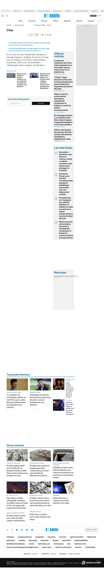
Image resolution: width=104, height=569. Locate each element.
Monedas (57, 276)
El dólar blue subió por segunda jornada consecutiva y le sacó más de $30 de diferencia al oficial (40, 470)
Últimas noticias (25, 537)
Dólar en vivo (17, 11)
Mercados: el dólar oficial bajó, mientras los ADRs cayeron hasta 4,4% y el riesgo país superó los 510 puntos (17, 503)
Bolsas (62, 276)
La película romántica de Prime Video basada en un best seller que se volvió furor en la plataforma (29, 44)
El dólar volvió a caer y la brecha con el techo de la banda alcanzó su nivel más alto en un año (40, 502)
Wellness (33, 541)
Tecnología (59, 544)
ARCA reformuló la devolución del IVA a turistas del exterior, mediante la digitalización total (63, 134)
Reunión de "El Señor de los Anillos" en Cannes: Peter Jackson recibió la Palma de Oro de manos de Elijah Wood (45, 81)
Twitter (8, 530)
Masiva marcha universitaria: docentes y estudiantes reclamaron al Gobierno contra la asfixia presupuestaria (62, 102)
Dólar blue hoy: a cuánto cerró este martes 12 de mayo (61, 500)
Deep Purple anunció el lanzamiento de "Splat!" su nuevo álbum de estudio (70, 390)
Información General (16, 544)
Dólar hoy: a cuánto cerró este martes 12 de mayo (40, 517)
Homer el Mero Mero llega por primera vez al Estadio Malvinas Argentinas (70, 408)
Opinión (79, 21)
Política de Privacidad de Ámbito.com (22, 547)
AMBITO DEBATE (69, 554)
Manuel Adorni (57, 11)
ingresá (100, 15)
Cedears (75, 276)
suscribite (93, 15)
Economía (31, 21)
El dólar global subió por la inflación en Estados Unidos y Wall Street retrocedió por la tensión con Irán (17, 470)
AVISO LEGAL (47, 547)
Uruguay (91, 21)
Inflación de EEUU (29, 11)
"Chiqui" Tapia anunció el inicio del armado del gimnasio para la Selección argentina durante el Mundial (63, 83)
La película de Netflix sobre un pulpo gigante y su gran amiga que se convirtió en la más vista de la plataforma (29, 49)
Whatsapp (32, 530)
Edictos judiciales (63, 547)
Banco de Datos (76, 537)
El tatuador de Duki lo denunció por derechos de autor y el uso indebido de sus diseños (40, 400)
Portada (10, 537)
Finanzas (44, 21)
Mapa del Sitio (80, 544)
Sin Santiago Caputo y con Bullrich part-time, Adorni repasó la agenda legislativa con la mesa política (63, 120)
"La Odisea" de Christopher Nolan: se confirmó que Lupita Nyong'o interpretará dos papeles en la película (16, 401)
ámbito (9, 25)
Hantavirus (95, 11)
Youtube (27, 530)
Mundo (56, 541)
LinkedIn (22, 530)
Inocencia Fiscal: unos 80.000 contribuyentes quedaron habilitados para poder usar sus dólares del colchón (66, 184)
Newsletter (99, 20)
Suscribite (40, 103)
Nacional (45, 541)
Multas (78, 547)
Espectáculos (19, 25)
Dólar (21, 21)
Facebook (12, 530)
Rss (68, 544)
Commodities (68, 276)
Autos (31, 544)
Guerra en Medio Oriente (81, 11)
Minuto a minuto (13, 495)
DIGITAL (31, 554)
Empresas (68, 11)
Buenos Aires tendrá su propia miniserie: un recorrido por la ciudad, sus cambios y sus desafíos (22, 80)
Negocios (67, 21)
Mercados (91, 537)
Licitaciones (90, 547)
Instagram (17, 530)
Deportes (66, 541)
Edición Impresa (81, 541)
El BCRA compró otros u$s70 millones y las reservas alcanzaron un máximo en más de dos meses (63, 472)
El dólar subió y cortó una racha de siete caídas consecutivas (16, 518)
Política (55, 21)
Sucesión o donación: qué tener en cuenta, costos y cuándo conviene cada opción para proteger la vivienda (65, 161)
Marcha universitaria (44, 11)
